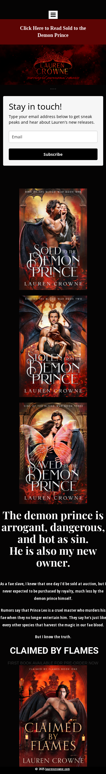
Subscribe (53, 154)
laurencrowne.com (57, 769)
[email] (53, 137)
